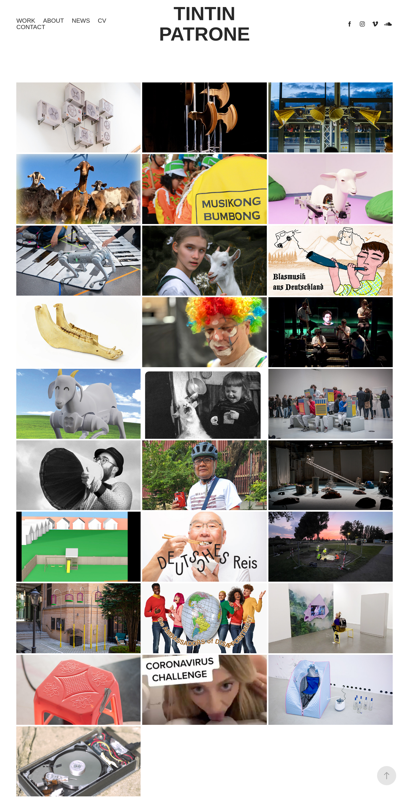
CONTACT (30, 27)
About (53, 20)
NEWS (81, 20)
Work (25, 20)
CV (102, 20)
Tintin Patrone (204, 24)
